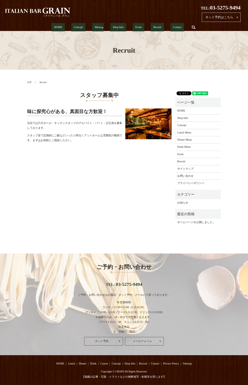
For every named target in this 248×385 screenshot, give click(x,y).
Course (104, 363)
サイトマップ (185, 168)
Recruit (149, 27)
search (177, 27)
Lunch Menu (184, 132)
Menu (101, 27)
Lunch (71, 363)
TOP (29, 82)
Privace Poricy (171, 363)
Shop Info (120, 27)
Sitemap (187, 363)
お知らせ (182, 202)
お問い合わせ (185, 175)
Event (135, 27)
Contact (163, 27)
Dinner (82, 363)
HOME (72, 27)
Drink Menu (184, 146)
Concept (86, 27)
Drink (93, 363)
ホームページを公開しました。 (196, 222)
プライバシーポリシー (190, 183)
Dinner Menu (184, 139)
